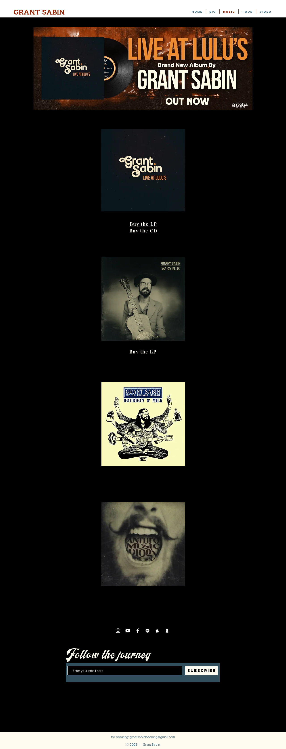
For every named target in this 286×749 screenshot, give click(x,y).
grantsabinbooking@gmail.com (152, 737)
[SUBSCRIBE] (201, 670)
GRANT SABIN (39, 12)
